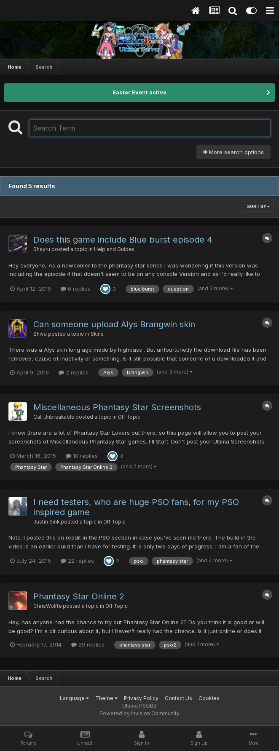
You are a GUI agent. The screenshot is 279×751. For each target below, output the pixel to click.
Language (74, 698)
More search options (233, 152)
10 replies (82, 455)
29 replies (88, 644)
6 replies (76, 288)
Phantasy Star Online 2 (78, 596)
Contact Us (178, 698)
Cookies (209, 698)
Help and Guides (114, 249)
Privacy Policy (141, 698)
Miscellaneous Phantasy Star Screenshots (117, 407)
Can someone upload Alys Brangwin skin (114, 324)
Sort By (258, 206)
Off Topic (129, 417)
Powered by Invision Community (139, 713)
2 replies (74, 372)
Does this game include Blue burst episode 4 (122, 240)
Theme (106, 698)
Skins (97, 334)
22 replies (77, 560)
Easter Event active (139, 92)
